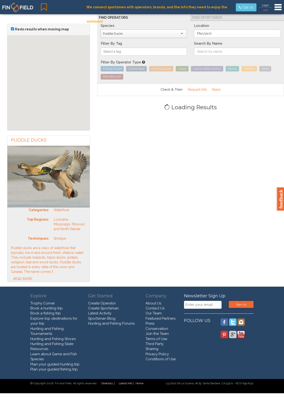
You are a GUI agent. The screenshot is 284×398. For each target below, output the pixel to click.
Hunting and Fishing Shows (53, 339)
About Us (153, 303)
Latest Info (125, 383)
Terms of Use (156, 339)
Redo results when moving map (42, 29)
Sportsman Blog (101, 318)
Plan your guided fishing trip (54, 369)
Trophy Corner (42, 303)
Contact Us (155, 308)
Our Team (154, 313)
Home (139, 383)
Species (107, 26)
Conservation (157, 329)
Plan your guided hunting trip (55, 364)
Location (201, 26)
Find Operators (113, 17)
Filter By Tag (111, 43)
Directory (107, 383)
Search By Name (208, 43)
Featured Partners (160, 318)
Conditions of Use (161, 359)
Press (150, 323)
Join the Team (157, 334)
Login (265, 5)
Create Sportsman (103, 308)
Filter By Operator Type (123, 62)
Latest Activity (99, 313)
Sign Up (241, 304)
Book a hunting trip (46, 308)
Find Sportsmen (207, 17)
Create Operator (102, 303)
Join (265, 10)
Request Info (197, 89)
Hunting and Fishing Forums (111, 323)
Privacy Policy (157, 354)
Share (216, 89)
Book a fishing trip (45, 313)
